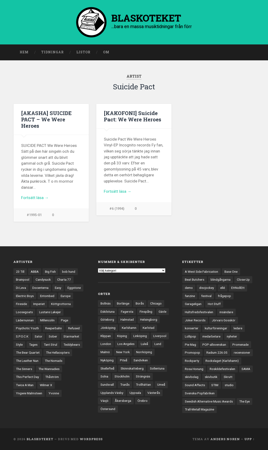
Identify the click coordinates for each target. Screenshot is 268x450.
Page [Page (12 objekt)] (64, 320)
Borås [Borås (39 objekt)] (140, 303)
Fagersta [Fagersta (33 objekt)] (127, 311)
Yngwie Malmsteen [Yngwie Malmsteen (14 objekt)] (29, 393)
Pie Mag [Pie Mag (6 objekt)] (190, 344)
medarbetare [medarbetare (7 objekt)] (211, 336)
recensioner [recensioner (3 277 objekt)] (242, 352)
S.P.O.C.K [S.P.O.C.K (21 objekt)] (22, 336)
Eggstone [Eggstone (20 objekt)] (74, 288)
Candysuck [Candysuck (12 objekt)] (43, 279)
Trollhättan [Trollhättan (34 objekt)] (143, 384)
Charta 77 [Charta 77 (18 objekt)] (64, 279)
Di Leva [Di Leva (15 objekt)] (21, 288)
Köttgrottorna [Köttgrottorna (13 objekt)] (61, 304)
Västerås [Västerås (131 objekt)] (153, 393)
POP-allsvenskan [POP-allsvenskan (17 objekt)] (214, 344)
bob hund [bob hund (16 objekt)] (68, 271)
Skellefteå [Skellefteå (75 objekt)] (107, 368)
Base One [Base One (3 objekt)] (231, 271)
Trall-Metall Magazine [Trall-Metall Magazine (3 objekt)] (199, 409)
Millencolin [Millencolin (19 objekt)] (47, 320)
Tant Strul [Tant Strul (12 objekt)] (50, 344)
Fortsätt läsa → (34, 197)
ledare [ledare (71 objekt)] (238, 328)
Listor (83, 52)
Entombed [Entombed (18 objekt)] (47, 296)
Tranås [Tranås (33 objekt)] (125, 384)
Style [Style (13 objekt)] (19, 344)
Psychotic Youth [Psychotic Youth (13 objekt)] (27, 328)
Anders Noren (225, 439)
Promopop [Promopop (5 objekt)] (192, 352)
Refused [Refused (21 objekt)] (74, 328)
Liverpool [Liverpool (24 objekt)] (159, 336)
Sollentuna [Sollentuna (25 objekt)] (157, 368)
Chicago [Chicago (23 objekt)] (156, 303)
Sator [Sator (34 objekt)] (38, 336)
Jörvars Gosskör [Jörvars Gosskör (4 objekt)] (223, 320)
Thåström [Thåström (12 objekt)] (52, 377)
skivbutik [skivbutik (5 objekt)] (211, 377)
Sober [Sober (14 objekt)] (53, 336)
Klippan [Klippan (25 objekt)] (105, 336)
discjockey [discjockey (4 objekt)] (206, 288)
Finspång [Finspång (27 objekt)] (146, 311)
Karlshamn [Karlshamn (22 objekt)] (129, 328)
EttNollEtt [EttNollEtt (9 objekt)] (238, 288)
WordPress (91, 439)
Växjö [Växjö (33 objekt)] (104, 401)
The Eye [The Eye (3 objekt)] (244, 401)
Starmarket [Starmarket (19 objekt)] (71, 336)
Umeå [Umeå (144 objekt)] (161, 384)
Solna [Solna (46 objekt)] (104, 376)
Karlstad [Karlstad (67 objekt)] (148, 328)
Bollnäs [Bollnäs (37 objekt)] (105, 303)
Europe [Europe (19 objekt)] (66, 296)
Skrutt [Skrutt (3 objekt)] (228, 377)
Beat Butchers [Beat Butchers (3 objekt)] (194, 279)
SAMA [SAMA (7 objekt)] (246, 369)
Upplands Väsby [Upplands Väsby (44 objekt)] (111, 393)
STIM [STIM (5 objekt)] (214, 385)
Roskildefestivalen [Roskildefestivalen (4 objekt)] (222, 369)
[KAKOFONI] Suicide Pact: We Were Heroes (132, 116)
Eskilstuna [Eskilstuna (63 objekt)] (107, 311)
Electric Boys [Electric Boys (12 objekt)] (25, 296)
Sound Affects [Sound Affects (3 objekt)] (195, 385)
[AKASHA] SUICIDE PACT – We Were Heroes (46, 119)
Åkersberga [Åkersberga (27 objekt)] (123, 401)
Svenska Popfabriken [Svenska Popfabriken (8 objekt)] (200, 393)
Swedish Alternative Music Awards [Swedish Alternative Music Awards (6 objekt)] (209, 401)
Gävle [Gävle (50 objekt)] (162, 311)
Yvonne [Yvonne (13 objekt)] (53, 393)
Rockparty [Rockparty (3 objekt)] (192, 361)
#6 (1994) (116, 209)
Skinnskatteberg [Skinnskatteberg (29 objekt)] (132, 368)
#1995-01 (34, 215)
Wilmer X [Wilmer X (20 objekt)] (46, 385)
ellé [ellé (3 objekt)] (222, 288)
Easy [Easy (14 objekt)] (58, 288)
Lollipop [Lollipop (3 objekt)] (190, 336)
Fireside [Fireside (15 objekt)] (21, 304)
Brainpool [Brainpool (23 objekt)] (22, 279)
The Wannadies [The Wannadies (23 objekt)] (49, 369)
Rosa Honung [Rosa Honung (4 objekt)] (194, 369)
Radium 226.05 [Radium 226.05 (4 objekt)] (216, 352)
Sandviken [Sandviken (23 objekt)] (141, 360)
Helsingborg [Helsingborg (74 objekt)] (148, 319)
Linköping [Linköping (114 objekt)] (140, 336)
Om (106, 52)
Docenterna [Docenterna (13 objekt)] (40, 288)
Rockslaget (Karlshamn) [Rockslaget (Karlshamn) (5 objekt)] (222, 361)
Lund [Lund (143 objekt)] (157, 344)
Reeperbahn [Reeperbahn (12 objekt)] (53, 328)
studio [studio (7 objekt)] (229, 385)
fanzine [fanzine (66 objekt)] (190, 296)
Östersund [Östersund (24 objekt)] (107, 409)
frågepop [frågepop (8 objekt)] (224, 296)
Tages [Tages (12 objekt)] (33, 344)
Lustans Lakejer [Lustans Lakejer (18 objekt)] (50, 312)
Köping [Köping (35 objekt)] (122, 336)
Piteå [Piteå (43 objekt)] (123, 360)
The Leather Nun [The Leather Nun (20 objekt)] (27, 361)
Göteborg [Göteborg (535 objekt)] (107, 319)
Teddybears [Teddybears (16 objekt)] (71, 344)
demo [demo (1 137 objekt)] (189, 288)
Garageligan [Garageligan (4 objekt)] (193, 304)
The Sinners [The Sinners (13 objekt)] (24, 369)
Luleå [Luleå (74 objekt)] (144, 344)
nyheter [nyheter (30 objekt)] (232, 336)
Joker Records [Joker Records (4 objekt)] (195, 320)
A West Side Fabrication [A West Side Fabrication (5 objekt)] (201, 271)
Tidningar (52, 52)
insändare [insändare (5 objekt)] (226, 312)
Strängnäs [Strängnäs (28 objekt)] (143, 376)
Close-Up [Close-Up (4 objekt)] (243, 279)
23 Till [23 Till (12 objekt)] (20, 271)
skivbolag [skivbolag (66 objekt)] (191, 377)
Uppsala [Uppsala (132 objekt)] (135, 393)
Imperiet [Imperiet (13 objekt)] (39, 304)
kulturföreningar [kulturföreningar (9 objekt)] (216, 328)
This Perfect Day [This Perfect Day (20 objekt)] (27, 377)
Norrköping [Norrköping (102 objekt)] (144, 352)
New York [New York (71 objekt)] (123, 352)
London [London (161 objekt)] (105, 344)
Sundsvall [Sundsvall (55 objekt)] (107, 384)
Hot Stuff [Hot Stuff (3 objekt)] (214, 304)
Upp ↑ (249, 439)
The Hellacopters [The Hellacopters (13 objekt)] (58, 352)
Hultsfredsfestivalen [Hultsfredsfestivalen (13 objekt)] (199, 312)
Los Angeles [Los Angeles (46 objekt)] (125, 344)
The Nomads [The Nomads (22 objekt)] (53, 361)
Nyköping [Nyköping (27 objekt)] (107, 360)
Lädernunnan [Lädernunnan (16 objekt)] (25, 320)
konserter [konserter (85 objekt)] (191, 328)
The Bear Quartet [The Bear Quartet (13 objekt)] (28, 352)
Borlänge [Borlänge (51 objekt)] (123, 303)
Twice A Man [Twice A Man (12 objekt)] (25, 385)
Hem (24, 52)
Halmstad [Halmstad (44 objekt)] (127, 319)
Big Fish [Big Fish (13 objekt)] (50, 271)
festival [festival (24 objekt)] (206, 296)
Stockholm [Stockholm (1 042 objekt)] (122, 376)
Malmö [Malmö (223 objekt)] (105, 352)
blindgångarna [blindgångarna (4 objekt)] (221, 279)
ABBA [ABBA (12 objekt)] (35, 271)
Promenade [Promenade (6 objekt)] (240, 344)
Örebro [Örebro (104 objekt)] (143, 401)
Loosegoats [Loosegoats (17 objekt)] (24, 312)
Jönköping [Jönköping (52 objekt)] (107, 328)
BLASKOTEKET (39, 439)
